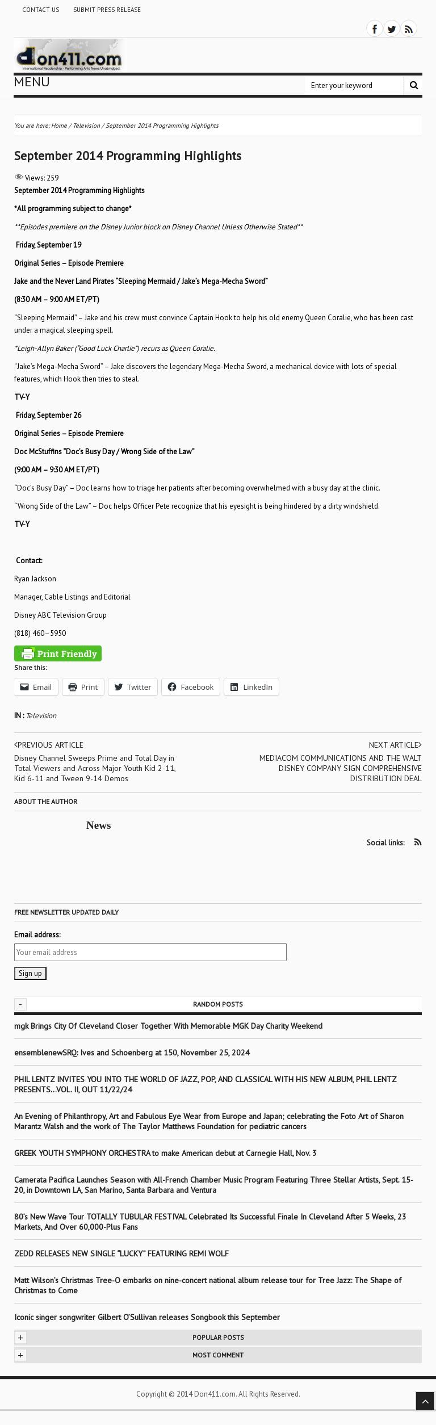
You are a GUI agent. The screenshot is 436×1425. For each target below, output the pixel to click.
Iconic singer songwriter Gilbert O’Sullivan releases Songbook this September (147, 1317)
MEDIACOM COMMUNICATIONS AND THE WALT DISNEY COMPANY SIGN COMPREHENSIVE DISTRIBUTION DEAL (340, 768)
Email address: (37, 935)
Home (59, 125)
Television (41, 715)
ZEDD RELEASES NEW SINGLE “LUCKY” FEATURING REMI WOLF (121, 1253)
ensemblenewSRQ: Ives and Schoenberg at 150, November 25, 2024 (132, 1052)
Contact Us (40, 10)
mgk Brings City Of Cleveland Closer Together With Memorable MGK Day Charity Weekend (168, 1026)
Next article (395, 745)
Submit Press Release (107, 10)
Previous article (48, 745)
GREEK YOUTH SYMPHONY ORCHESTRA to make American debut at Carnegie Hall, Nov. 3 (165, 1153)
